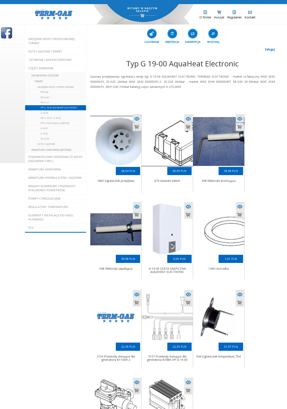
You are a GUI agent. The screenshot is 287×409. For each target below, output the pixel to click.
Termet (38, 81)
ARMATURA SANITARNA (44, 169)
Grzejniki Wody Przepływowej (55, 86)
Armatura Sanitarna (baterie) (51, 150)
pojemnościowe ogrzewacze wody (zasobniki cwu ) (55, 159)
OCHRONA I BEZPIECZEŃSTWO (50, 60)
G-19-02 (44, 133)
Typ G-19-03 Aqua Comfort (55, 123)
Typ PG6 (44, 92)
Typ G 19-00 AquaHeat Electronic (58, 107)
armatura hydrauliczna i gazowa (55, 178)
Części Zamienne (41, 68)
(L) (177, 399)
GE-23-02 (44, 138)
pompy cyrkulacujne (44, 198)
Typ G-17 (44, 102)
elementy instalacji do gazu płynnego (50, 217)
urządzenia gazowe (45, 75)
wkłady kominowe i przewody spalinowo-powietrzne (51, 188)
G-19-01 (44, 128)
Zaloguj (270, 49)
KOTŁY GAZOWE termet (45, 51)
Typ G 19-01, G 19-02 (50, 118)
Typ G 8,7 (45, 97)
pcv (31, 228)
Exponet (165, 399)
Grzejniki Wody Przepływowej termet (51, 41)
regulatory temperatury (48, 207)
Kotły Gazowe (46, 143)
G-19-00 (44, 113)
